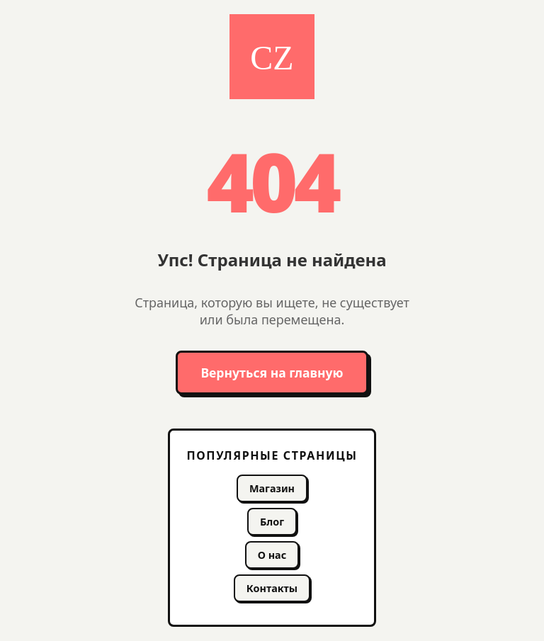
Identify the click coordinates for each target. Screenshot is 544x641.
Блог (272, 521)
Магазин (272, 488)
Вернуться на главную (271, 372)
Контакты (272, 588)
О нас (272, 555)
